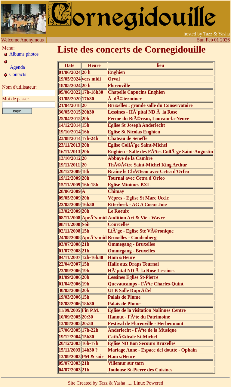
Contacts (17, 74)
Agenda (17, 67)
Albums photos (23, 53)
